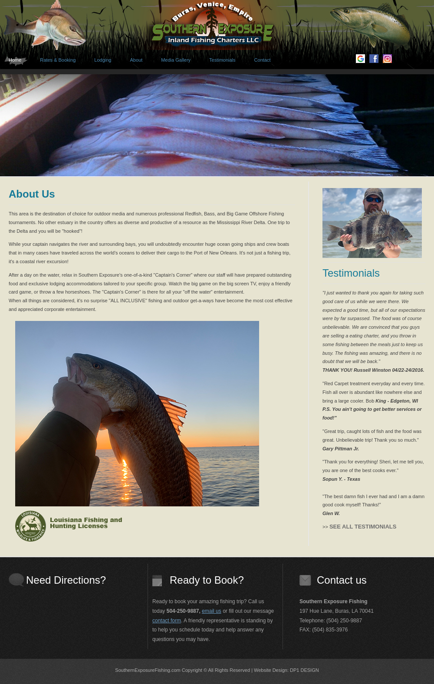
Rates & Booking (58, 60)
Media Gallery (176, 60)
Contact (262, 60)
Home (15, 60)
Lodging (102, 60)
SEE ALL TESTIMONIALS (363, 526)
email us (211, 611)
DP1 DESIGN (304, 670)
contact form (166, 621)
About (136, 60)
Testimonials (222, 60)
